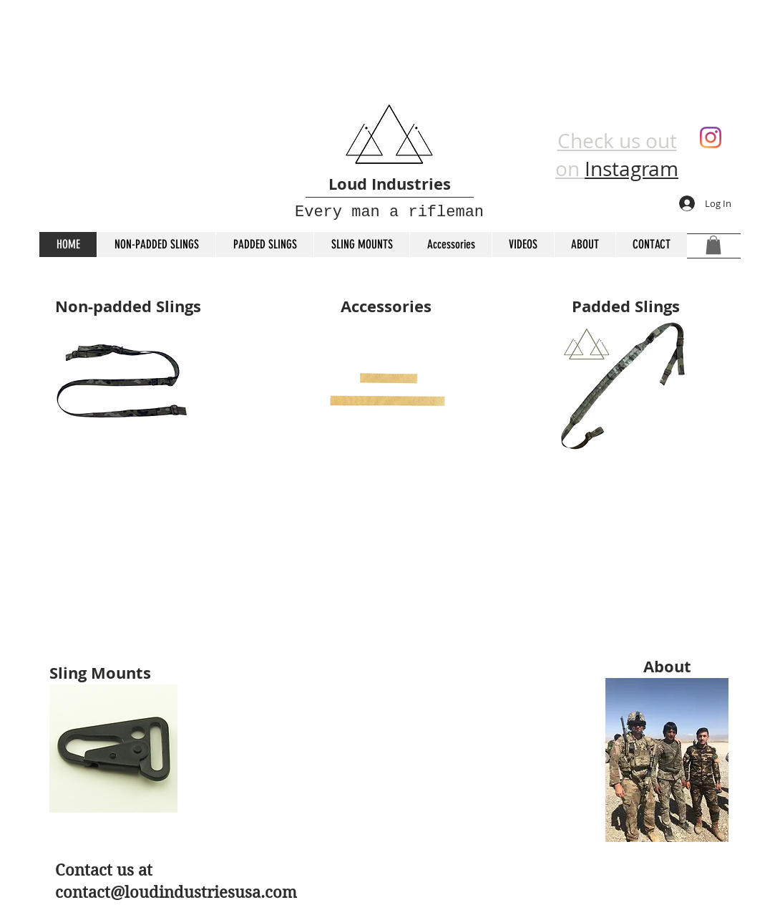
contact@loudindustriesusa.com (176, 892)
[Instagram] (710, 137)
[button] (713, 245)
